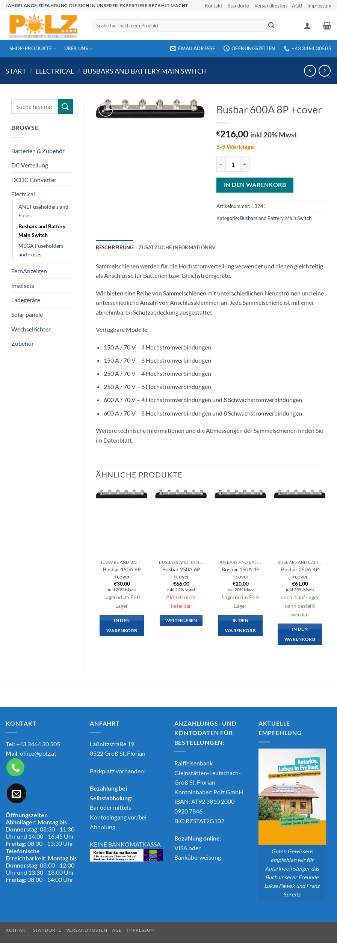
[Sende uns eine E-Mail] (16, 793)
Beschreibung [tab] (114, 247)
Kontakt (213, 6)
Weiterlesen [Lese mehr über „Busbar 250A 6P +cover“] (181, 620)
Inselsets (22, 285)
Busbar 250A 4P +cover (300, 573)
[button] (307, 25)
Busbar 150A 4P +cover (241, 573)
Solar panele (27, 314)
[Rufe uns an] (15, 767)
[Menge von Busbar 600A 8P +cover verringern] (220, 164)
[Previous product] (324, 71)
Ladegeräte (25, 299)
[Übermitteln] (271, 25)
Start (16, 71)
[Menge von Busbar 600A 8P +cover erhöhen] (244, 164)
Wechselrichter (31, 329)
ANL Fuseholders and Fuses (43, 210)
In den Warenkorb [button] (121, 625)
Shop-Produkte (33, 48)
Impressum (319, 6)
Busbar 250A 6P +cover (181, 573)
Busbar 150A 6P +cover (122, 573)
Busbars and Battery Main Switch (145, 71)
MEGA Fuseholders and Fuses (40, 250)
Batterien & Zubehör (38, 150)
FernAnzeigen (29, 270)
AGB (297, 6)
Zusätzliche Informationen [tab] (177, 247)
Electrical (54, 71)
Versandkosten (270, 6)
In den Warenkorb (255, 184)
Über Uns (79, 48)
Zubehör (22, 343)
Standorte (238, 6)
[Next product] (310, 71)
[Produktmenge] (232, 164)
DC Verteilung (29, 165)
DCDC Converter (33, 179)
